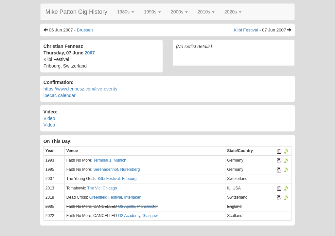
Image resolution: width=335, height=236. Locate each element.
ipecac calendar (60, 95)
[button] (125, 12)
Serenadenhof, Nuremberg (116, 169)
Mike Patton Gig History (76, 12)
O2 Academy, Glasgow (138, 215)
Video (49, 118)
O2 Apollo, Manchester (138, 206)
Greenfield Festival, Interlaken (115, 197)
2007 (90, 52)
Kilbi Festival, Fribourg (117, 178)
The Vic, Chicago (102, 188)
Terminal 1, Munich (109, 160)
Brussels (85, 30)
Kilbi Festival (246, 30)
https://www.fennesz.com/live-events (80, 88)
